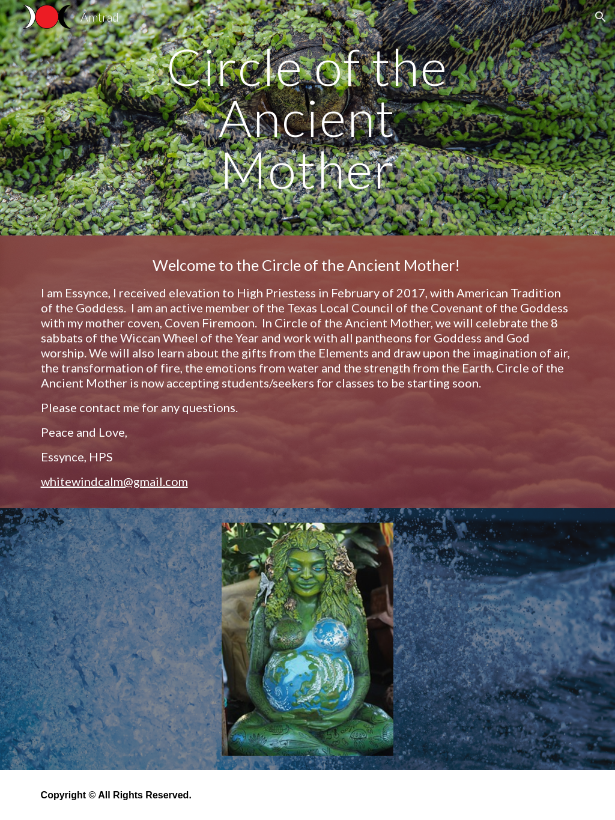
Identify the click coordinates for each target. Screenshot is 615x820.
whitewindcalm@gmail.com (114, 481)
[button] (600, 16)
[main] (307, 117)
